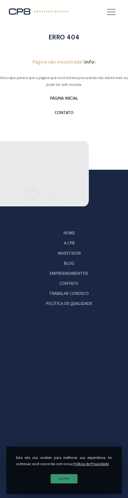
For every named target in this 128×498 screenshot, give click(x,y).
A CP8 (71, 243)
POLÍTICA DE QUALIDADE (71, 303)
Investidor (71, 253)
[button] (107, 12)
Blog (71, 263)
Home (71, 233)
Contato (71, 283)
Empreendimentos (71, 273)
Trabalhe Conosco (71, 293)
